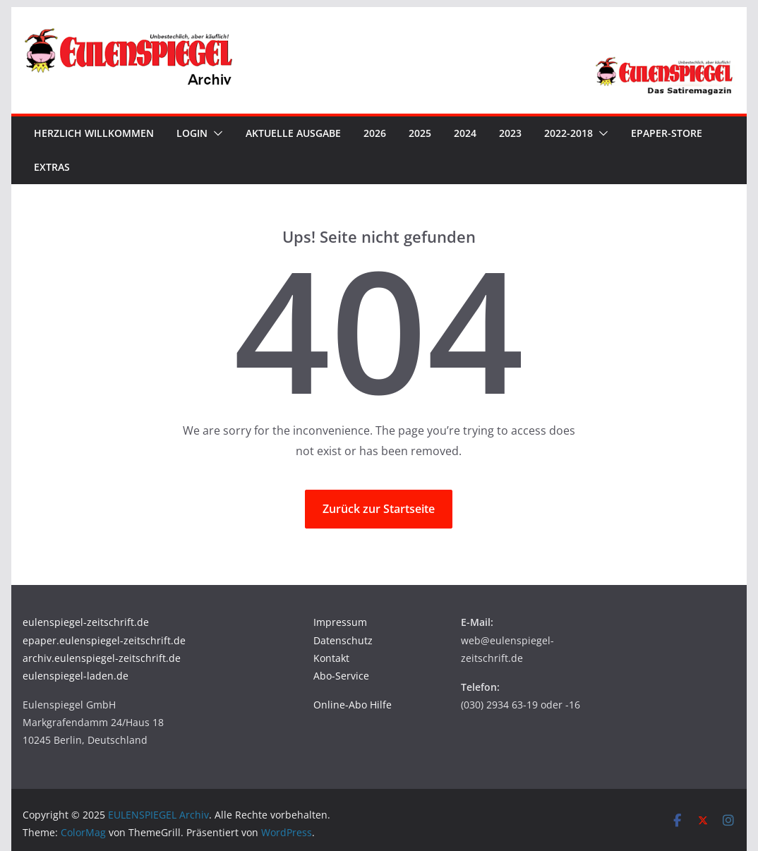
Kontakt (331, 658)
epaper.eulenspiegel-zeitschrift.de (104, 640)
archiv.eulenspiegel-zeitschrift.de (102, 658)
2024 (465, 133)
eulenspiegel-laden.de (75, 675)
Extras (52, 167)
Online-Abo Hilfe (352, 704)
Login (191, 133)
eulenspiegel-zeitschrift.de (86, 622)
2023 (510, 133)
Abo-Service (341, 675)
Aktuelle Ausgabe (293, 133)
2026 (374, 133)
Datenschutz (343, 640)
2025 (420, 133)
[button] (215, 133)
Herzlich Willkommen (94, 133)
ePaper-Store (666, 133)
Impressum (340, 622)
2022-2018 (568, 133)
